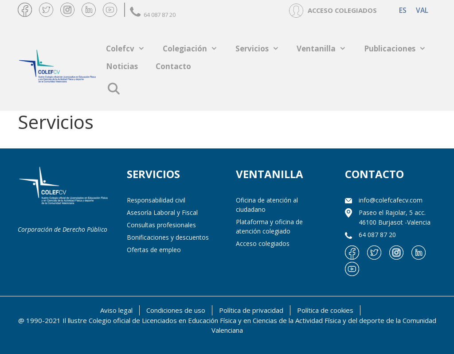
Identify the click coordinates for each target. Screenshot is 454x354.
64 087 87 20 (153, 15)
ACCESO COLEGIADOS (342, 10)
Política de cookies (325, 310)
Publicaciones (399, 48)
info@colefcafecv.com (391, 200)
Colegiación (195, 48)
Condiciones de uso (175, 310)
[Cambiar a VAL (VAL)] (422, 10)
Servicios (261, 48)
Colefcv (130, 48)
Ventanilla (326, 48)
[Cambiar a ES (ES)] (403, 10)
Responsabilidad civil (156, 200)
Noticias (122, 66)
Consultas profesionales (161, 225)
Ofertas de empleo (154, 249)
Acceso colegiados (263, 243)
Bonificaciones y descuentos (168, 237)
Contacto (173, 66)
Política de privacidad (251, 310)
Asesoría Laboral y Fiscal (162, 212)
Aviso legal (116, 310)
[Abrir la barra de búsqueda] (113, 88)
